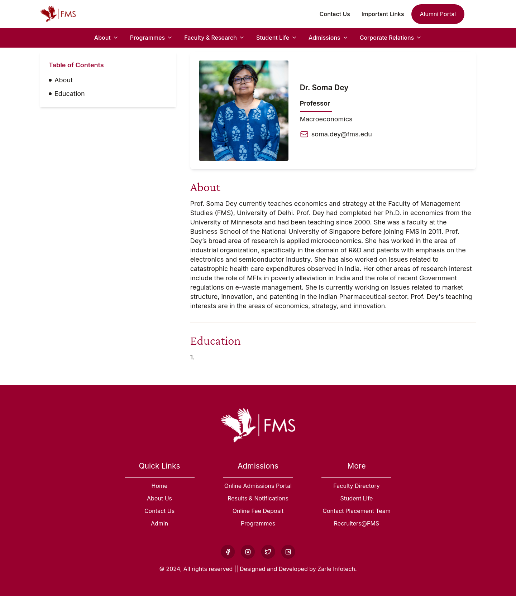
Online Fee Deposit (258, 510)
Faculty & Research (210, 37)
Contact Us (335, 14)
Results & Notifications (258, 498)
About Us (159, 498)
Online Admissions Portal (258, 485)
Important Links (383, 14)
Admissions (324, 37)
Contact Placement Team (356, 510)
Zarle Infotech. (337, 568)
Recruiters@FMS (356, 523)
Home (160, 485)
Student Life (272, 37)
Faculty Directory (356, 485)
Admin (159, 523)
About (102, 37)
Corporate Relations (387, 37)
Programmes (147, 37)
